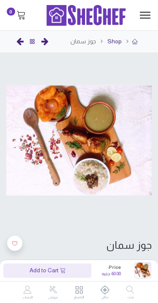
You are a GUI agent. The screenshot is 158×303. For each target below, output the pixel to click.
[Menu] (145, 15)
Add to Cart (47, 270)
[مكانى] (104, 290)
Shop (114, 41)
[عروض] (53, 290)
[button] (14, 243)
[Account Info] (28, 290)
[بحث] (130, 290)
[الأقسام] (79, 290)
